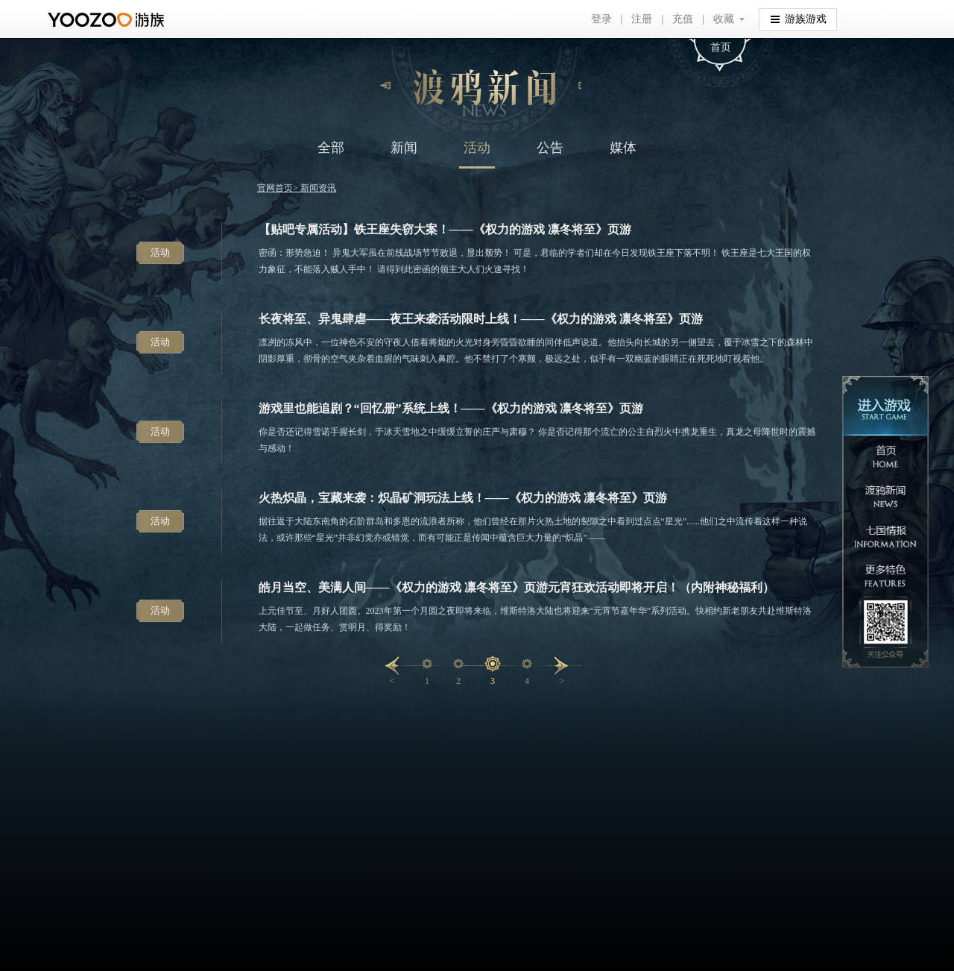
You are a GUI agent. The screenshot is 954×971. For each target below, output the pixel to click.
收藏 (723, 19)
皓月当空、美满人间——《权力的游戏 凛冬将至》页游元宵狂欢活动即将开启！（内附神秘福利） (516, 587)
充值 (682, 19)
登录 (601, 19)
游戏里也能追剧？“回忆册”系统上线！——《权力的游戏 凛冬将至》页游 (451, 408)
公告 (550, 147)
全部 (331, 147)
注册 (641, 19)
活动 (477, 147)
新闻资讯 (318, 188)
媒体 (623, 147)
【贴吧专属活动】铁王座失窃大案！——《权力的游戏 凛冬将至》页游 (445, 229)
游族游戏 (799, 18)
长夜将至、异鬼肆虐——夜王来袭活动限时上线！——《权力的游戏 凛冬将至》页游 (481, 318)
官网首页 (275, 188)
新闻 (404, 147)
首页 (720, 47)
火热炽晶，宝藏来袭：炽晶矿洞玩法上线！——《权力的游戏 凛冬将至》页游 (463, 497)
